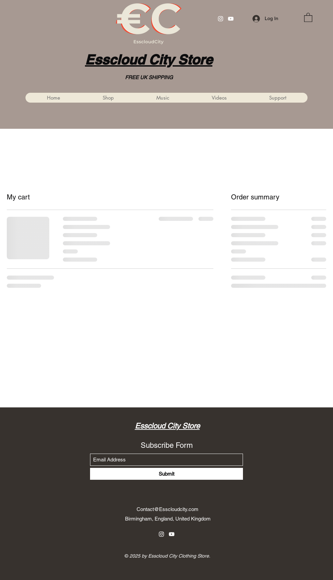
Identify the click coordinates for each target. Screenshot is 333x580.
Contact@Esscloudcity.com (167, 509)
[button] (308, 17)
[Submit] (166, 474)
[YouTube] (230, 18)
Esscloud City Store (148, 60)
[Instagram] (220, 18)
